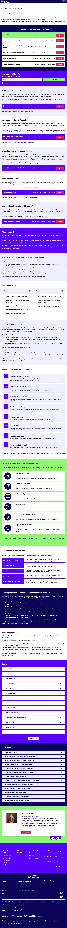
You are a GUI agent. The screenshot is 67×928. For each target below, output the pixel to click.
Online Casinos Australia (7, 851)
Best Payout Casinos (7, 855)
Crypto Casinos (58, 866)
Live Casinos (6, 864)
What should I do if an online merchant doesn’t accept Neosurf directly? (33, 780)
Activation (33, 674)
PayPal (56, 854)
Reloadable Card (33, 722)
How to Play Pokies (33, 858)
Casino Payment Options (11, 5)
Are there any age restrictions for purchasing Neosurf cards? (33, 756)
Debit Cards (57, 859)
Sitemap (52, 881)
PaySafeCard (57, 864)
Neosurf (56, 856)
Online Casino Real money (21, 851)
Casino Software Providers (6, 861)
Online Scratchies (47, 861)
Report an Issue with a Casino (24, 888)
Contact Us (4, 893)
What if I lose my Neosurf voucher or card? (33, 776)
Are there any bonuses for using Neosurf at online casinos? (33, 784)
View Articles (26, 832)
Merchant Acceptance (33, 712)
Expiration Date (33, 698)
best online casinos (9, 245)
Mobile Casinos (6, 858)
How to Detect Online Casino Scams (26, 890)
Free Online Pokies (33, 855)
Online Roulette (47, 859)
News (38, 881)
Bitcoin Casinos (58, 861)
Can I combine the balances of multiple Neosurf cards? (33, 764)
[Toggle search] (59, 1)
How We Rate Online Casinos (8, 885)
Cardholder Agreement (33, 693)
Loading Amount (33, 708)
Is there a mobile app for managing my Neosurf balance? (33, 772)
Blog (45, 881)
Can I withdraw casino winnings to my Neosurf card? (33, 788)
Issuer (33, 703)
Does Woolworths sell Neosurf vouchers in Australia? (33, 800)
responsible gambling (32, 596)
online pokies (32, 197)
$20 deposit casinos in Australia (24, 142)
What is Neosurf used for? (33, 752)
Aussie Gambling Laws (23, 885)
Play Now (60, 35)
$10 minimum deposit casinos (25, 111)
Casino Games (48, 851)
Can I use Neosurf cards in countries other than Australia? (33, 768)
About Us (5, 881)
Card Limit (33, 688)
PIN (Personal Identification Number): (33, 717)
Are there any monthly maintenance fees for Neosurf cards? (33, 760)
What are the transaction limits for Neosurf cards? (33, 796)
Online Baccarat (47, 854)
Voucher (33, 732)
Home (2, 5)
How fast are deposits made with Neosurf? (33, 792)
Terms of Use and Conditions (8, 888)
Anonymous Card (33, 678)
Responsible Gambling (24, 881)
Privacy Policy (5, 890)
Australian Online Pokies (34, 851)
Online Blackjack (47, 856)
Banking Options (59, 851)
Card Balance (33, 683)
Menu (64, 1)
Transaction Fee (33, 727)
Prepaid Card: (33, 669)
